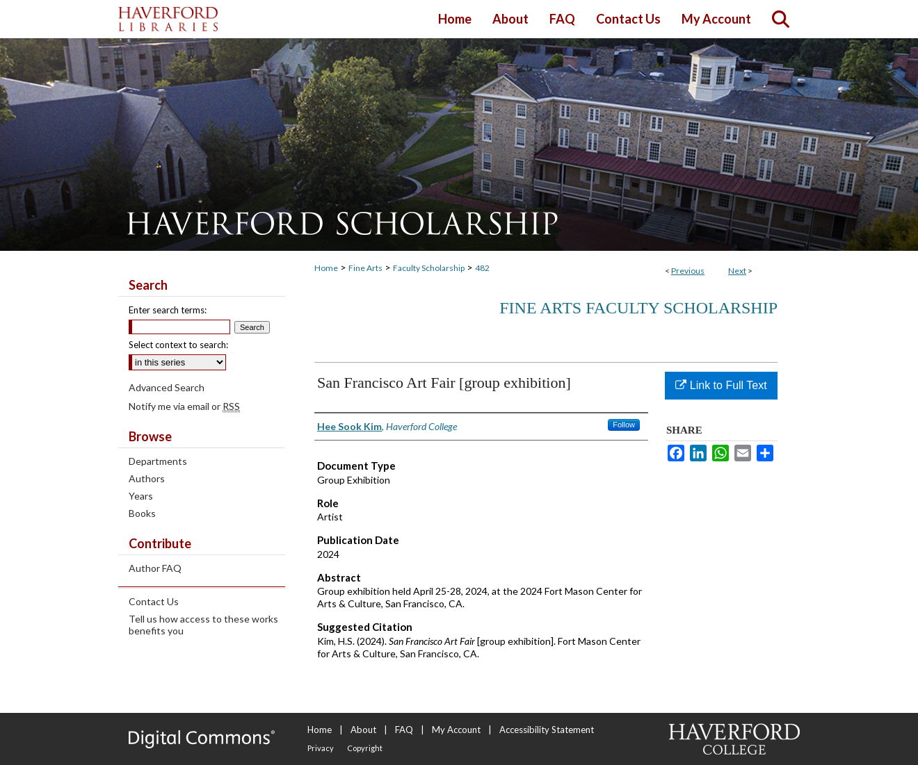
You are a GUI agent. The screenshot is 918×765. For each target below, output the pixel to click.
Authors (147, 478)
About (363, 729)
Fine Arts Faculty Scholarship (638, 308)
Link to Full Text (720, 385)
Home (326, 268)
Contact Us (154, 601)
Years (141, 496)
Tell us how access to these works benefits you (203, 624)
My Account (456, 729)
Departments (158, 461)
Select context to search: (178, 344)
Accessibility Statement (546, 729)
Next (737, 270)
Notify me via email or (184, 406)
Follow (624, 424)
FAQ (404, 729)
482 (482, 268)
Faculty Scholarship (429, 268)
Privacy (320, 747)
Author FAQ (155, 568)
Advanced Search (166, 387)
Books (142, 513)
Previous (687, 270)
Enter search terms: (168, 309)
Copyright (364, 747)
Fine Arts (365, 268)
